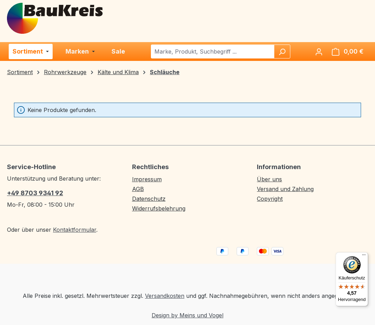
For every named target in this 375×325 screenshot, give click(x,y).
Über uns (269, 179)
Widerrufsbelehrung (158, 208)
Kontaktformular (74, 229)
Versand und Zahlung (285, 188)
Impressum (147, 179)
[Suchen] (282, 51)
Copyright (270, 198)
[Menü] (364, 256)
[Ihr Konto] (319, 51)
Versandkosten (164, 295)
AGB (138, 188)
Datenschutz (149, 198)
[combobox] (212, 51)
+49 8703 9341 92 (35, 193)
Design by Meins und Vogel (187, 315)
